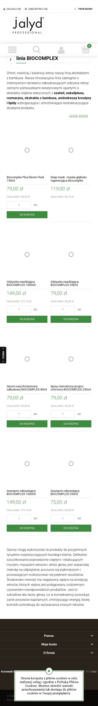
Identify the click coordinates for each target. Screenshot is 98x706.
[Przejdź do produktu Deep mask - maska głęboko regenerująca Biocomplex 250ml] (71, 150)
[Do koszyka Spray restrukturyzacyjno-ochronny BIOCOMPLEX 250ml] (71, 423)
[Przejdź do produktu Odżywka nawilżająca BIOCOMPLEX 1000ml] (27, 254)
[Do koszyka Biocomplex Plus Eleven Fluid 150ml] (27, 214)
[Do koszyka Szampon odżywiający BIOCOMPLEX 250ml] (71, 528)
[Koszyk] (86, 49)
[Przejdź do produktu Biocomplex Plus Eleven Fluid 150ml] (27, 150)
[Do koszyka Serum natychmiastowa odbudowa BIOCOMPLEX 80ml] (27, 423)
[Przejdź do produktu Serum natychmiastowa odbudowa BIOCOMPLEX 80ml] (27, 359)
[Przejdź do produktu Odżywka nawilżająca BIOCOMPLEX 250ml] (71, 254)
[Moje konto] (61, 50)
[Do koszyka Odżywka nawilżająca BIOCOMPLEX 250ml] (71, 319)
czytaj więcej (78, 116)
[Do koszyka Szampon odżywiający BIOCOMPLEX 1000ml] (27, 528)
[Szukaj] (36, 49)
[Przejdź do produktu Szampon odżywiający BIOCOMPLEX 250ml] (71, 463)
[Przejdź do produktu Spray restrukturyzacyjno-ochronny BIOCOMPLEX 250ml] (71, 359)
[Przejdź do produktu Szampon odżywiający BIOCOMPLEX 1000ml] (27, 463)
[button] (12, 50)
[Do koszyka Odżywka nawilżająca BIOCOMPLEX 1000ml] (27, 319)
